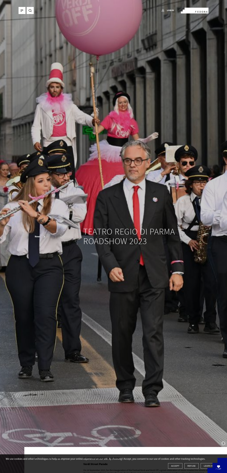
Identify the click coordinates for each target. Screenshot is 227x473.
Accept (175, 466)
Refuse (191, 466)
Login (167, 10)
